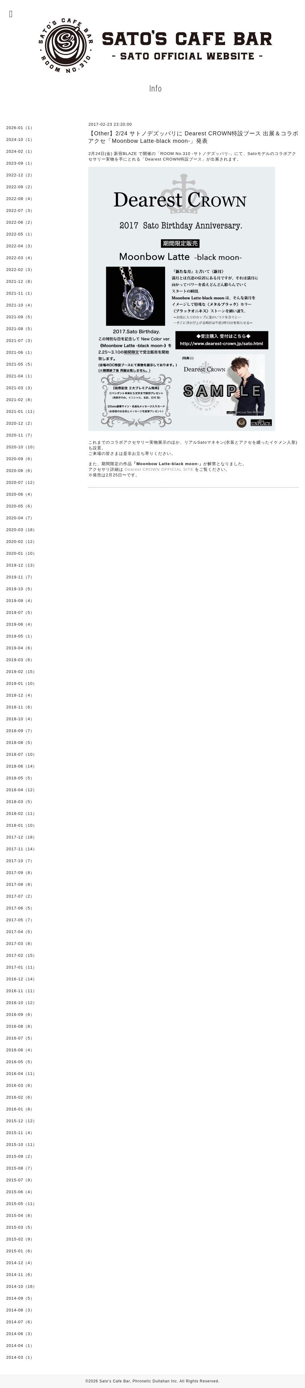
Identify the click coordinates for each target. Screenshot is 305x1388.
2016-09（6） (20, 1014)
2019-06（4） (20, 624)
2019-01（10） (21, 683)
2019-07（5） (20, 612)
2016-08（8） (20, 1026)
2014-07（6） (20, 1322)
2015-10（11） (21, 1144)
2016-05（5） (20, 1061)
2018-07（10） (21, 754)
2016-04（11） (21, 1073)
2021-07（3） (20, 340)
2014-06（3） (20, 1333)
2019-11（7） (20, 577)
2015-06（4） (20, 1191)
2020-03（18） (21, 529)
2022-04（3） (20, 246)
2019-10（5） (20, 589)
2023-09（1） (20, 163)
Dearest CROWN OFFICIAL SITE (159, 469)
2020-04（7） (20, 518)
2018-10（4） (20, 719)
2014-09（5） (20, 1298)
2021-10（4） (20, 305)
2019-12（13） (21, 565)
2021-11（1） (20, 293)
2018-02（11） (21, 813)
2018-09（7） (20, 730)
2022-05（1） (20, 234)
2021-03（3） (20, 388)
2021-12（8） (20, 281)
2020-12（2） (20, 423)
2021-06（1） (20, 352)
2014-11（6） (20, 1274)
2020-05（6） (20, 506)
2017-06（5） (20, 908)
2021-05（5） (20, 364)
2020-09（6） (20, 458)
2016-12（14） (21, 979)
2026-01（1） (20, 127)
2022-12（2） (20, 175)
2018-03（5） (20, 801)
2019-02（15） (21, 671)
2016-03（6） (20, 1085)
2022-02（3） (20, 269)
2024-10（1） (20, 139)
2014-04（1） (20, 1345)
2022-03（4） (20, 257)
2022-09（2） (20, 187)
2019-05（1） (20, 636)
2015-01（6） (20, 1251)
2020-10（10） (21, 447)
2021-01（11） (21, 411)
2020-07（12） (21, 482)
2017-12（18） (21, 837)
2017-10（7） (20, 860)
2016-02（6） (20, 1097)
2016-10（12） (21, 1002)
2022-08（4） (20, 198)
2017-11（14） (21, 849)
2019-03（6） (20, 659)
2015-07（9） (20, 1180)
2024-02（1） (20, 151)
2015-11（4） (20, 1132)
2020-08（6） (20, 470)
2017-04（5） (20, 931)
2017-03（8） (20, 943)
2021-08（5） (20, 328)
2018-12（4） (20, 695)
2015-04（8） (20, 1215)
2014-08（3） (20, 1310)
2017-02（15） (21, 955)
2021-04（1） (20, 376)
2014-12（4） (20, 1262)
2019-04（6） (20, 648)
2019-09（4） (20, 600)
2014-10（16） (21, 1286)
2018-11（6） (20, 707)
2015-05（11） (21, 1203)
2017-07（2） (20, 896)
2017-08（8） (20, 884)
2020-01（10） (21, 553)
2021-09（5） (20, 317)
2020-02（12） (21, 541)
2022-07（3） (20, 210)
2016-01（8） (20, 1109)
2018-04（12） (21, 789)
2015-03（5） (20, 1227)
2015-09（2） (20, 1156)
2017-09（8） (20, 872)
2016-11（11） (21, 990)
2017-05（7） (20, 920)
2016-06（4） (20, 1050)
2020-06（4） (20, 494)
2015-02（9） (20, 1239)
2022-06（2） (20, 222)
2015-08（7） (20, 1168)
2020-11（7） (20, 435)
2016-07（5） (20, 1038)
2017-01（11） (21, 967)
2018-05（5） (20, 778)
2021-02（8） (20, 399)
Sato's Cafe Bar (114, 1381)
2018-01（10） (21, 825)
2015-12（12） (21, 1121)
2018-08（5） (20, 742)
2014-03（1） (20, 1357)
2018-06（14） (21, 766)
